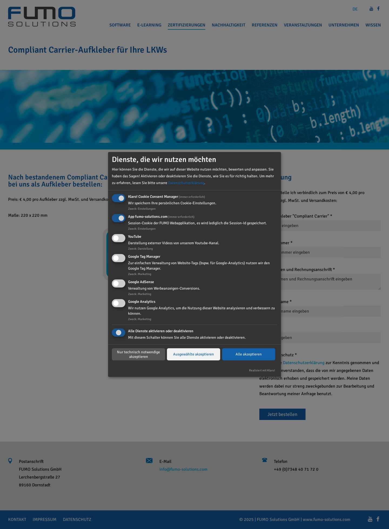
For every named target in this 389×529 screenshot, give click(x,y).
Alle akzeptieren (249, 354)
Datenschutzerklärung (186, 183)
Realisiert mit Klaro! (262, 370)
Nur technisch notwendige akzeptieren (138, 354)
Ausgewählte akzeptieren (193, 354)
